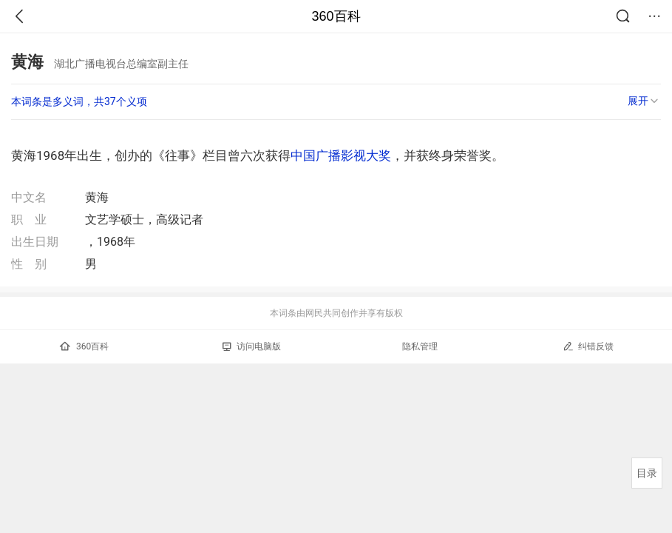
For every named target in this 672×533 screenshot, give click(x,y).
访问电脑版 (252, 346)
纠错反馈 (588, 346)
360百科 (335, 16)
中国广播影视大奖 (341, 155)
